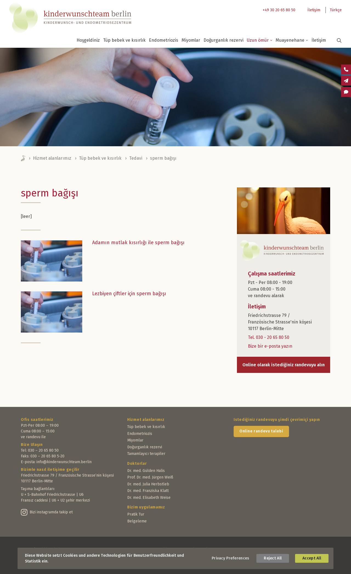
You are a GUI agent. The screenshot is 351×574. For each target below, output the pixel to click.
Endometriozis (163, 40)
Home (23, 158)
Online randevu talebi (261, 431)
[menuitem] (277, 10)
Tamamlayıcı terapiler (146, 453)
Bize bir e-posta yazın (270, 346)
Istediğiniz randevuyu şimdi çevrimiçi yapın (277, 419)
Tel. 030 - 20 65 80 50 (268, 337)
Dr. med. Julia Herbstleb (148, 484)
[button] (336, 40)
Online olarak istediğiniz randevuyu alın (283, 364)
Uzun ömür (260, 40)
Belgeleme (137, 521)
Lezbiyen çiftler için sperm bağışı (129, 294)
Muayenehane (292, 40)
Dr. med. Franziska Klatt (148, 490)
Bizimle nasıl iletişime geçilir (50, 469)
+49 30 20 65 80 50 (279, 10)
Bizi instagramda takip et (51, 512)
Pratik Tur (135, 514)
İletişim (313, 10)
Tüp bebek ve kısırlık (124, 40)
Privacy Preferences (230, 558)
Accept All (311, 558)
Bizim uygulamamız (146, 507)
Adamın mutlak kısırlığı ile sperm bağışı (138, 243)
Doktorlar (137, 463)
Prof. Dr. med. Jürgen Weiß (150, 477)
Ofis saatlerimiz (37, 419)
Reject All (273, 558)
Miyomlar (191, 40)
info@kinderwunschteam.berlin (64, 462)
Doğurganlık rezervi (223, 40)
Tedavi (135, 158)
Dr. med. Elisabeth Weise (149, 497)
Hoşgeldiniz (88, 40)
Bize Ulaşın (32, 444)
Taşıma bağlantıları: (38, 488)
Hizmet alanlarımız (52, 158)
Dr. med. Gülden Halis (146, 470)
